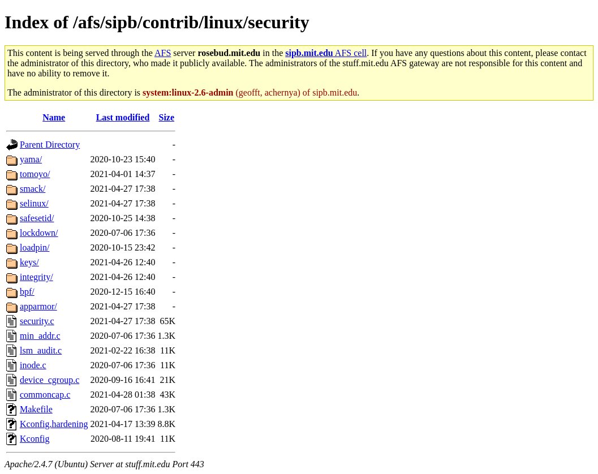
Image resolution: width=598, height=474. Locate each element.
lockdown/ (39, 233)
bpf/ (27, 291)
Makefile (36, 409)
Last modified (123, 117)
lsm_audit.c (41, 350)
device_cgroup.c (49, 380)
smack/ (32, 188)
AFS (162, 53)
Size (167, 117)
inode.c (33, 365)
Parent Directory (50, 144)
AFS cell (326, 53)
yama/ (31, 159)
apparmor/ (38, 306)
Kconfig (34, 438)
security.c (37, 321)
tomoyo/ (35, 174)
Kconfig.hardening (54, 424)
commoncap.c (45, 394)
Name (53, 117)
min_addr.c (40, 336)
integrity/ (36, 277)
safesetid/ (37, 218)
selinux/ (34, 203)
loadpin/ (34, 247)
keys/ (29, 262)
